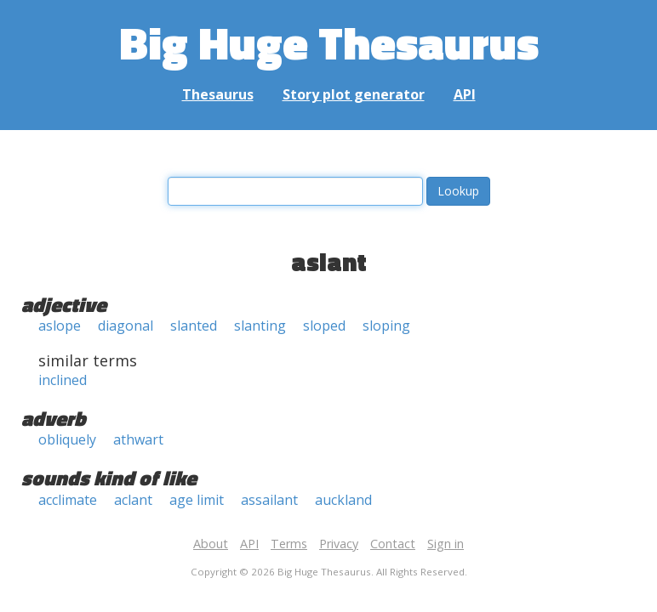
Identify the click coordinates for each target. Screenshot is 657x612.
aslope (59, 325)
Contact (392, 544)
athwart (138, 439)
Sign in (445, 544)
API (465, 94)
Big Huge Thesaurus (329, 42)
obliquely (67, 439)
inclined (62, 380)
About (210, 544)
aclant (133, 499)
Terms (289, 544)
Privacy (338, 544)
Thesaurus (218, 94)
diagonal (125, 325)
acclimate (67, 499)
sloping (386, 325)
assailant (269, 499)
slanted (193, 325)
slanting (260, 325)
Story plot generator (354, 94)
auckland (343, 499)
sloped (324, 325)
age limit (196, 499)
